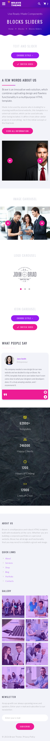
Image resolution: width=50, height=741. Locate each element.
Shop (7, 567)
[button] (10, 160)
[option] (25, 371)
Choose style (24, 55)
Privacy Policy (29, 737)
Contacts (9, 581)
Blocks (21, 29)
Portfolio (9, 576)
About (8, 558)
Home (11, 29)
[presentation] (8, 223)
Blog (7, 572)
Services (9, 563)
